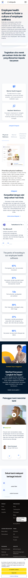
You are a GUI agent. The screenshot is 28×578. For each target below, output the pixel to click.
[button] (3, 244)
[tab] (5, 140)
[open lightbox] (14, 415)
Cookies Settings (14, 576)
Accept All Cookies (14, 569)
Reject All (14, 572)
